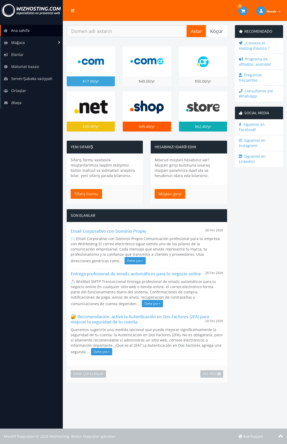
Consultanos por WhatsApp (256, 93)
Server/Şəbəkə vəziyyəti (28, 78)
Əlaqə (12, 102)
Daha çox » (135, 260)
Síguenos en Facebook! (252, 127)
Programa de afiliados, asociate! (255, 61)
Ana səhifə (16, 30)
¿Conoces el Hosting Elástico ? (254, 46)
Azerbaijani (251, 436)
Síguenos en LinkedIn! (252, 159)
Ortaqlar (15, 90)
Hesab (273, 11)
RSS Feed (212, 374)
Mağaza (14, 42)
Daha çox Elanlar (88, 374)
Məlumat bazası (21, 66)
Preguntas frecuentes (250, 77)
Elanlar (14, 54)
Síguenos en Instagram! (252, 143)
